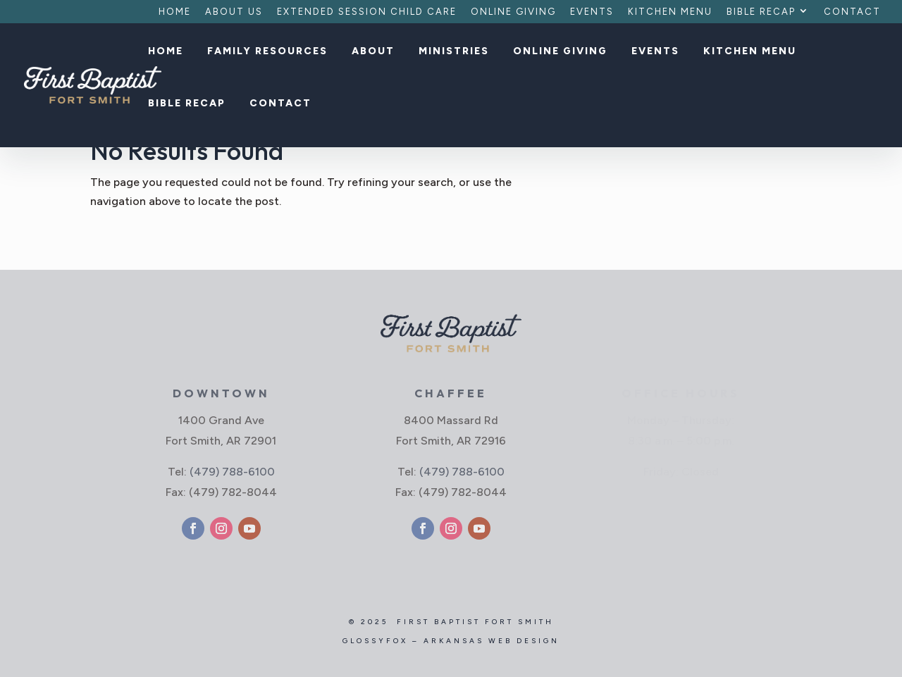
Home (175, 12)
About (373, 51)
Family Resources (267, 51)
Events (592, 12)
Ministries (454, 51)
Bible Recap (761, 12)
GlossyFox (375, 640)
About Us (234, 12)
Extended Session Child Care (367, 12)
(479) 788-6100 (232, 471)
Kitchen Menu (670, 12)
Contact (852, 12)
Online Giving (513, 12)
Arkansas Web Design (492, 640)
